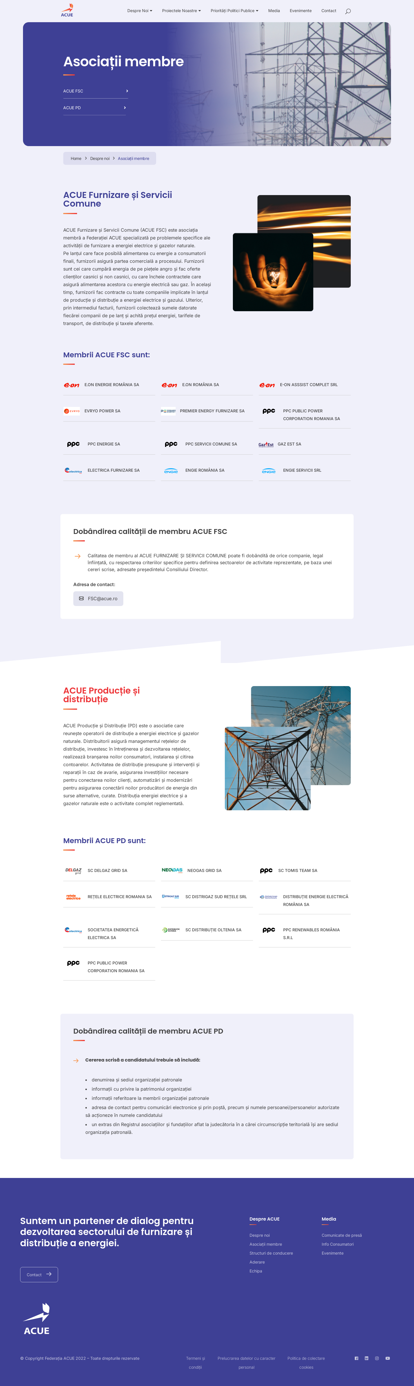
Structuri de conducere (271, 1253)
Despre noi (260, 1235)
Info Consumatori (338, 1244)
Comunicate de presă (342, 1235)
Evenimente (333, 1253)
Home (76, 158)
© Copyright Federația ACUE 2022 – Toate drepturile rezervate (79, 1358)
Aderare (257, 1262)
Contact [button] (35, 1274)
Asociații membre (266, 1244)
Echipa (256, 1270)
